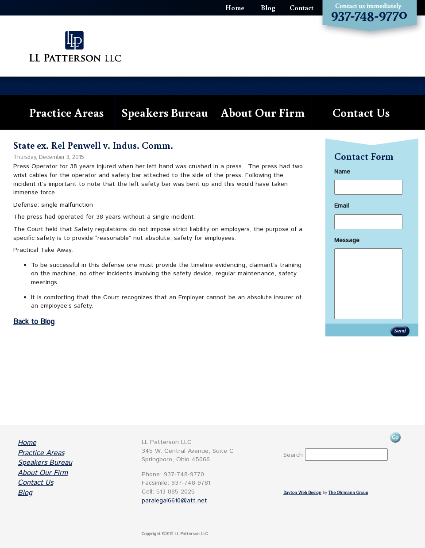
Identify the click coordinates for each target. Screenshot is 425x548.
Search (293, 455)
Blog (268, 7)
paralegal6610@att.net (174, 500)
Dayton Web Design (302, 493)
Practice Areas (66, 112)
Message (346, 240)
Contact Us (361, 112)
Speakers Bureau (165, 112)
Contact (301, 7)
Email (341, 206)
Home (234, 7)
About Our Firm (263, 112)
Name (342, 172)
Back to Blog (33, 322)
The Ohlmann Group (348, 493)
